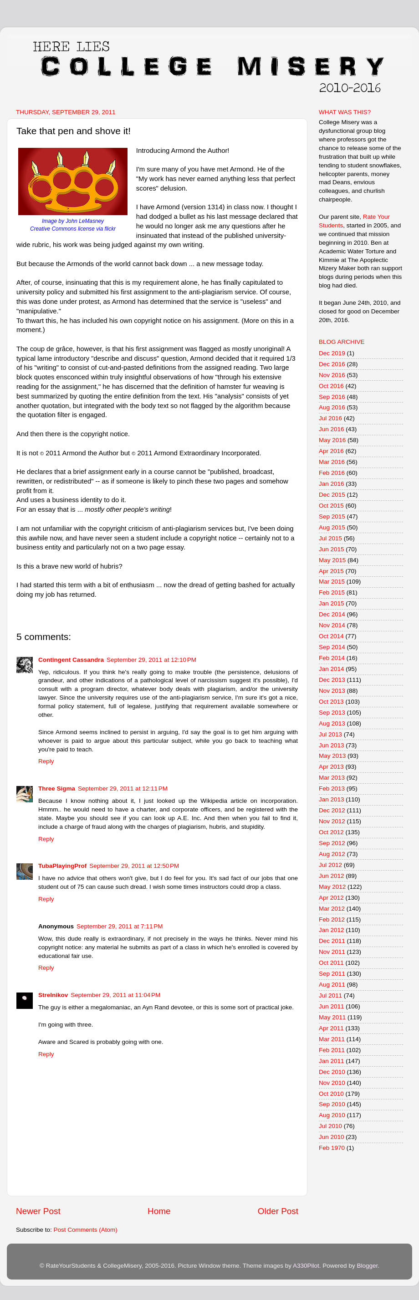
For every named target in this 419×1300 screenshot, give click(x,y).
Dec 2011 (332, 940)
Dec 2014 (332, 614)
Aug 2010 (332, 1115)
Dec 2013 (332, 679)
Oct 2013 (331, 701)
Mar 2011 (332, 1039)
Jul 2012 (330, 865)
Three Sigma (56, 788)
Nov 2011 (332, 951)
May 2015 (332, 560)
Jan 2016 (331, 483)
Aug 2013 (332, 723)
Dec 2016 (332, 364)
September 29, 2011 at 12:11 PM (123, 788)
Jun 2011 (331, 1006)
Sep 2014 (332, 647)
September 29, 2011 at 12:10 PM (151, 659)
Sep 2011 (332, 973)
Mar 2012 (332, 908)
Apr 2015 (331, 571)
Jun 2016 (331, 429)
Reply (46, 761)
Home (159, 1211)
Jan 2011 (331, 1061)
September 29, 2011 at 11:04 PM (115, 995)
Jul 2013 (330, 734)
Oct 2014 (331, 636)
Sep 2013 (332, 712)
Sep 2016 (332, 396)
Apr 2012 (331, 897)
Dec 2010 (332, 1071)
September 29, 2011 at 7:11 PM (120, 926)
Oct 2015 (331, 505)
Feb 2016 (332, 472)
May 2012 (332, 886)
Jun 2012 (331, 875)
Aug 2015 (332, 527)
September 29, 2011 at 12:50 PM (134, 865)
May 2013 (332, 755)
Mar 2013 (332, 777)
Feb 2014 (332, 658)
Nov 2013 (332, 690)
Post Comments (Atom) (86, 1229)
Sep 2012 (332, 843)
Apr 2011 (331, 1028)
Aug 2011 (332, 984)
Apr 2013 (331, 766)
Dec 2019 (332, 353)
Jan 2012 (331, 930)
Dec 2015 (332, 494)
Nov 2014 (332, 625)
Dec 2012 (332, 810)
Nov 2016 (332, 375)
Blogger (367, 1265)
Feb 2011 (332, 1050)
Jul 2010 (330, 1126)
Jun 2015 (331, 549)
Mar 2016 (332, 462)
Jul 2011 (330, 995)
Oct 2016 (331, 386)
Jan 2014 (331, 668)
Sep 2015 (332, 516)
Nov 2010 (332, 1082)
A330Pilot (306, 1265)
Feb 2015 (332, 592)
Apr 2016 (331, 451)
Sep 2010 (332, 1104)
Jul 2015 (330, 538)
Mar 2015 (332, 581)
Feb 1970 (332, 1147)
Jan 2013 (331, 799)
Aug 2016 (332, 407)
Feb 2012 (332, 919)
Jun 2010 (331, 1137)
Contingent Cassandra (71, 659)
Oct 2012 (331, 832)
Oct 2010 (331, 1093)
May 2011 (332, 1017)
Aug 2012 (332, 854)
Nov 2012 (332, 821)
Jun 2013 (331, 745)
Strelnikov (53, 995)
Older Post (278, 1211)
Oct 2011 (331, 962)
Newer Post (38, 1211)
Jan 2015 (331, 603)
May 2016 (332, 440)
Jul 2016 (330, 418)
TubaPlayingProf (62, 865)
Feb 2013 (332, 788)
